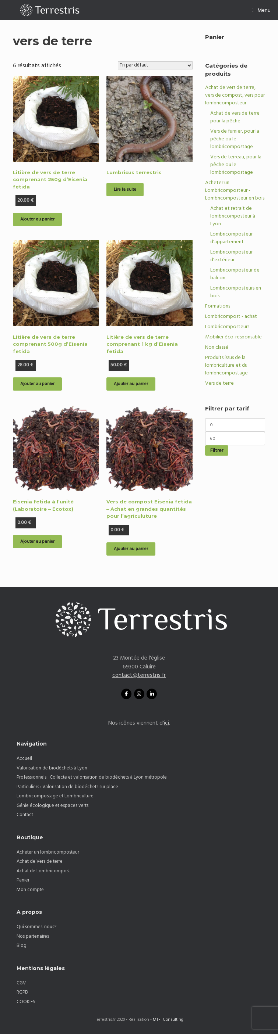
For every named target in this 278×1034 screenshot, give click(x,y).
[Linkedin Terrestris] (152, 694)
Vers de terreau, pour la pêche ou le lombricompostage (235, 164)
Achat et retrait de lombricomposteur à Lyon (232, 216)
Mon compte (30, 889)
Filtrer (216, 450)
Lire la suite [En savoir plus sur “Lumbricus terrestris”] (125, 189)
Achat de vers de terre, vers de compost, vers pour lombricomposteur (235, 95)
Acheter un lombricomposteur (48, 852)
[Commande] (155, 65)
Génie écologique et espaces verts (52, 805)
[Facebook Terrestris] (126, 694)
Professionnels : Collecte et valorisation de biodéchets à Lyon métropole (92, 777)
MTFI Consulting (168, 1020)
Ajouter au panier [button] (37, 219)
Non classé (216, 347)
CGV (21, 983)
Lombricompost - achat (231, 316)
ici (166, 723)
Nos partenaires (33, 936)
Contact (25, 814)
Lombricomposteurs (227, 326)
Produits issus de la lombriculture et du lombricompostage (226, 365)
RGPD (22, 992)
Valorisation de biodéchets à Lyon (52, 768)
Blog (22, 945)
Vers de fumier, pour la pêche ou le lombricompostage (234, 139)
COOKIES (26, 1001)
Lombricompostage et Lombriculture (55, 796)
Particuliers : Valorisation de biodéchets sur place (67, 786)
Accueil (24, 758)
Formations (217, 306)
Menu (261, 10)
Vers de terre (219, 383)
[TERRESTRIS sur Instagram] (139, 694)
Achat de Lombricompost (43, 871)
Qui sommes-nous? (36, 926)
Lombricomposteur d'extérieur (231, 255)
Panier (23, 880)
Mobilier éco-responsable (233, 337)
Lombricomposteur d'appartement (231, 237)
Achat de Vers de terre (40, 861)
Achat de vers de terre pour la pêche (235, 117)
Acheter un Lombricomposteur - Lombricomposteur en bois (234, 190)
